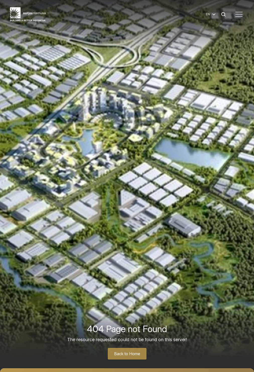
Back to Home (127, 353)
